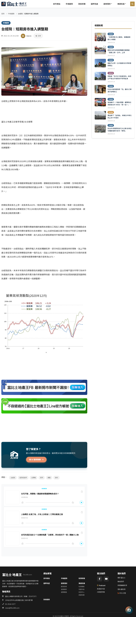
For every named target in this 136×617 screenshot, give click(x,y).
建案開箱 (64, 592)
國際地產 (94, 3)
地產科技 (81, 589)
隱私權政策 (121, 589)
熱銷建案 (46, 599)
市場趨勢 (69, 3)
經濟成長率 (23, 477)
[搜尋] (132, 4)
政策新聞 (81, 3)
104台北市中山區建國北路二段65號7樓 (19, 600)
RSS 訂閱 (122, 593)
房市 (41, 477)
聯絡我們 (121, 581)
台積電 (33, 477)
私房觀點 (81, 586)
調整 (49, 477)
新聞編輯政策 (122, 585)
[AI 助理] (129, 610)
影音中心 (81, 592)
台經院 (13, 477)
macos (28, 36)
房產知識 (81, 595)
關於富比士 (121, 577)
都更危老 (64, 586)
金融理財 (64, 589)
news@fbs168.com (12, 608)
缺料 (56, 477)
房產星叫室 (101, 589)
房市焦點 (56, 3)
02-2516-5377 (10, 604)
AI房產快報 (101, 592)
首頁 (2, 13)
